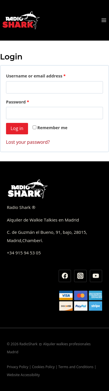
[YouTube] (96, 276)
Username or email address (36, 76)
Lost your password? (28, 142)
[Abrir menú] (103, 20)
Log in (17, 128)
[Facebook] (65, 276)
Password (17, 102)
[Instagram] (80, 276)
